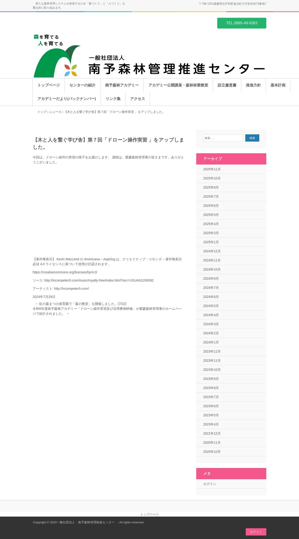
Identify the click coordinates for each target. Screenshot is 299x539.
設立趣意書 (227, 85)
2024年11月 (212, 260)
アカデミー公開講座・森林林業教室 (178, 85)
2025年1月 (211, 242)
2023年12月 (212, 351)
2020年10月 (212, 451)
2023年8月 (211, 388)
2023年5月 (211, 415)
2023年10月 (212, 369)
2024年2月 (211, 333)
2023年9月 (211, 379)
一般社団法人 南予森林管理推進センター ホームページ (55, 23)
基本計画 (278, 85)
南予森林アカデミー (122, 85)
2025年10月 (212, 178)
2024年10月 (212, 269)
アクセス (137, 99)
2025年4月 (211, 224)
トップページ (48, 85)
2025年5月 (211, 215)
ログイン (209, 484)
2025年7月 (211, 196)
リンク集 (113, 99)
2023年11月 (212, 360)
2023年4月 (211, 424)
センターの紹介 (82, 85)
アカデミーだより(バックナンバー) (66, 99)
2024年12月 (212, 251)
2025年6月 (211, 205)
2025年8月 (211, 187)
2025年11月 (212, 169)
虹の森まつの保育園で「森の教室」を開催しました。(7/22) (80, 304)
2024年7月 (211, 287)
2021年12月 (212, 433)
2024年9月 (211, 278)
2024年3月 (211, 324)
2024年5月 (211, 306)
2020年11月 (212, 442)
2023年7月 (211, 397)
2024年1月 (211, 342)
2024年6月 (211, 297)
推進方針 (253, 85)
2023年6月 (211, 406)
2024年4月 (211, 315)
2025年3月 (211, 233)
